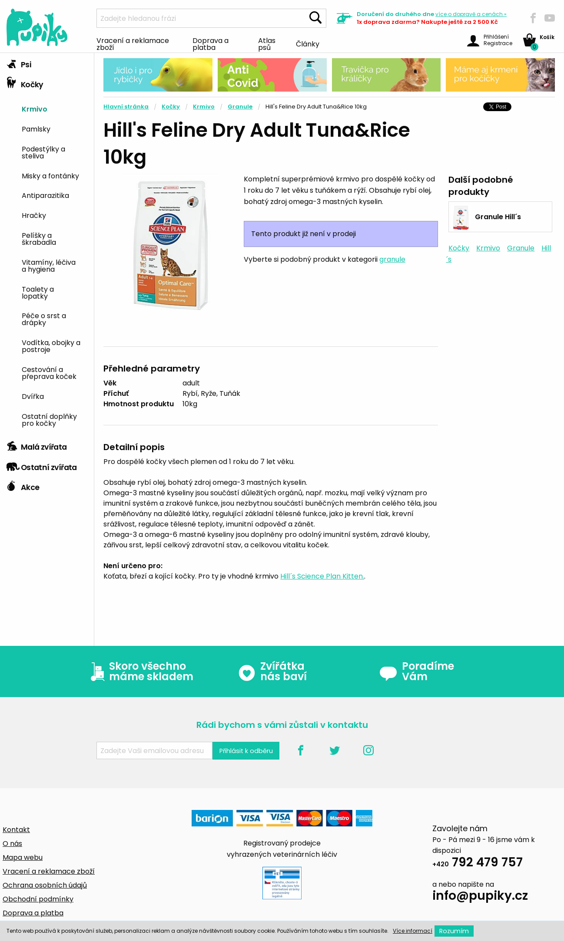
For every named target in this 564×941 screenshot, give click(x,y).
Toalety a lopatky (38, 292)
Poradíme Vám (416, 671)
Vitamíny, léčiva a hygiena (49, 265)
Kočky (25, 82)
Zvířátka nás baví (272, 671)
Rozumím (454, 931)
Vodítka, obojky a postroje (51, 345)
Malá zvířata (37, 445)
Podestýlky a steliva (43, 152)
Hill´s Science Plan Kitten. (322, 576)
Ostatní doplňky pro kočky (49, 419)
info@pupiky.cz (480, 897)
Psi (19, 62)
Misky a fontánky (50, 175)
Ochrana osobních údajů (45, 885)
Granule (240, 106)
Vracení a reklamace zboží (132, 43)
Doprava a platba (210, 43)
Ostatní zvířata (42, 465)
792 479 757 (477, 863)
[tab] (47, 63)
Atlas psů (266, 43)
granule (392, 259)
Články (307, 43)
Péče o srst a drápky (44, 318)
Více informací (412, 930)
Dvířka (33, 396)
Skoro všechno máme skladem (139, 671)
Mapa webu (23, 857)
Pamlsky (36, 128)
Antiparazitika (45, 195)
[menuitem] (54, 108)
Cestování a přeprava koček (49, 372)
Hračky (34, 215)
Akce (23, 485)
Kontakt (16, 830)
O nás (12, 844)
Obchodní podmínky (38, 899)
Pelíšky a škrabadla (39, 238)
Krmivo (34, 108)
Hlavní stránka (126, 106)
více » (471, 14)
